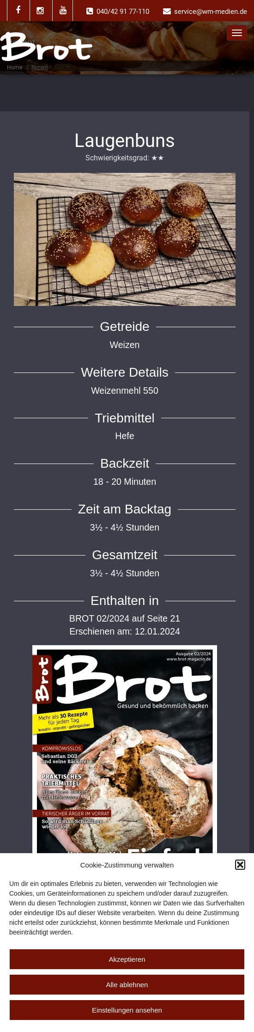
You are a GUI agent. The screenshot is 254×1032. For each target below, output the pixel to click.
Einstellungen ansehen (127, 1010)
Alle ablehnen (127, 985)
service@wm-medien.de (210, 11)
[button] (240, 864)
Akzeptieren (127, 959)
